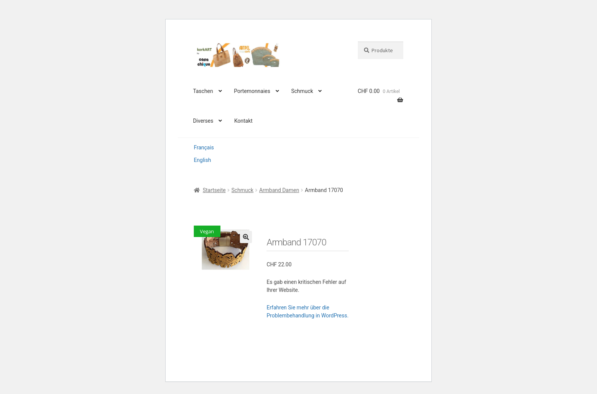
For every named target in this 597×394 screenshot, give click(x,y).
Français (204, 147)
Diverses (203, 121)
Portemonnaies (252, 91)
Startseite (214, 190)
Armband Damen (279, 190)
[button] (246, 237)
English (202, 160)
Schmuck (302, 91)
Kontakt (243, 121)
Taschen (203, 91)
